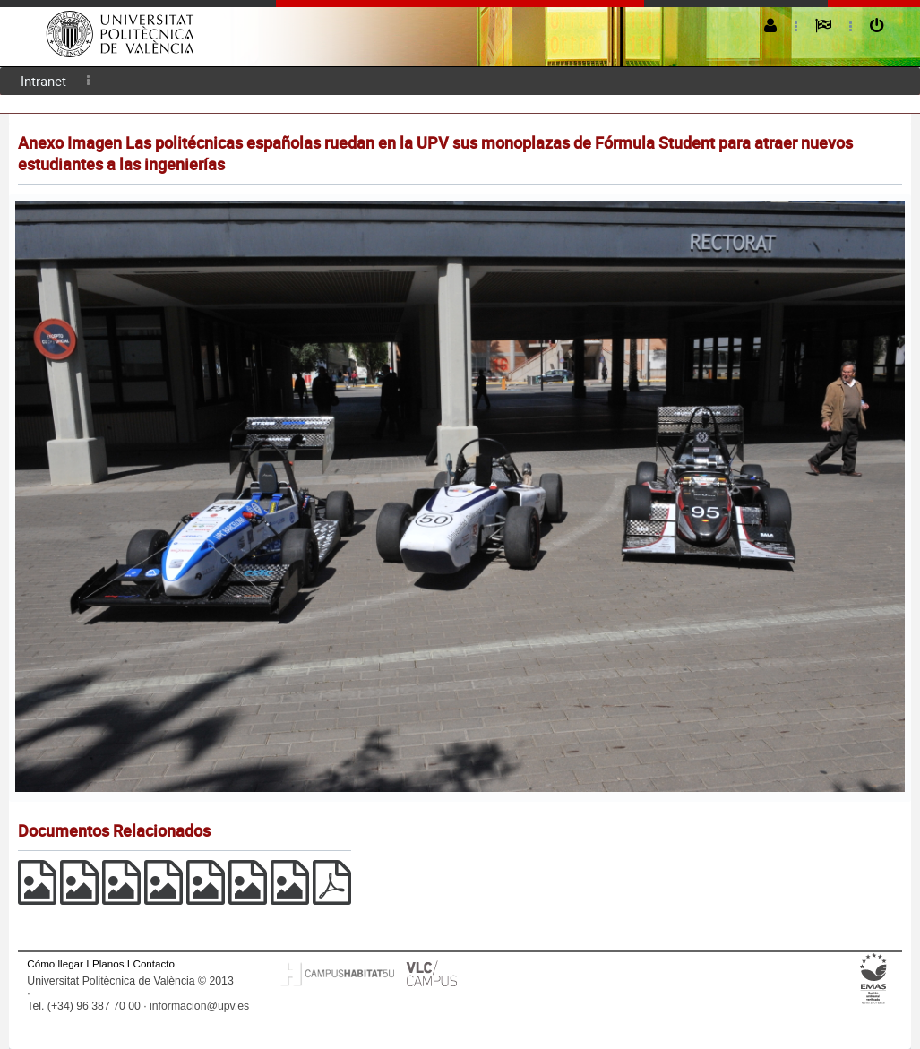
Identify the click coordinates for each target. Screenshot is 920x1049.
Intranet (43, 81)
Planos (108, 963)
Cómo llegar (55, 963)
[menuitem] (43, 81)
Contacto (154, 963)
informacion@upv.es (199, 1006)
